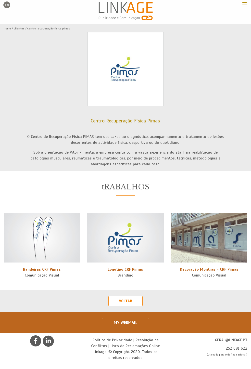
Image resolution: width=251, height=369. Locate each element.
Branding (125, 275)
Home (7, 28)
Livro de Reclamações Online (135, 345)
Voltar (125, 301)
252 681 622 (236, 348)
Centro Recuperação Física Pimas (48, 28)
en (7, 5)
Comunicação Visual (42, 275)
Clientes (19, 28)
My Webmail (125, 322)
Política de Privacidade (112, 340)
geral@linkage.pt (231, 340)
